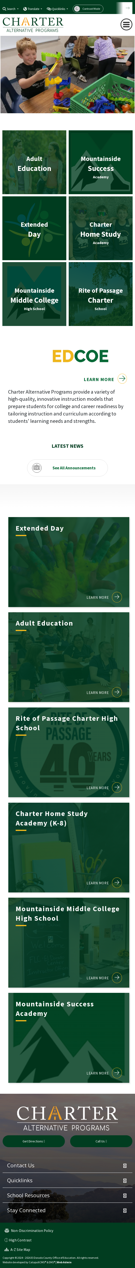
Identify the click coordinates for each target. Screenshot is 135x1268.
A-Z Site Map (17, 1249)
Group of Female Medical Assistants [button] (79, 110)
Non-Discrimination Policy (29, 1230)
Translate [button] (34, 9)
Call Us (101, 1141)
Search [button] (11, 9)
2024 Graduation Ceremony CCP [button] (84, 110)
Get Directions (34, 1141)
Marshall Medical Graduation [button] (50, 110)
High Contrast (20, 1240)
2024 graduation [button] (60, 110)
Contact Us (20, 1165)
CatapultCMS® (37, 1262)
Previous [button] (5, 106)
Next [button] (23, 106)
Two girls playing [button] (55, 110)
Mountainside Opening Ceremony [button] (74, 110)
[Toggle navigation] (126, 24)
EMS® (52, 1262)
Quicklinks (20, 1180)
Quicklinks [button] (59, 9)
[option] (67, 74)
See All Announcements (74, 467)
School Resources (28, 1195)
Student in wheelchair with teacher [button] (65, 110)
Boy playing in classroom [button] (70, 110)
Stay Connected (26, 1210)
